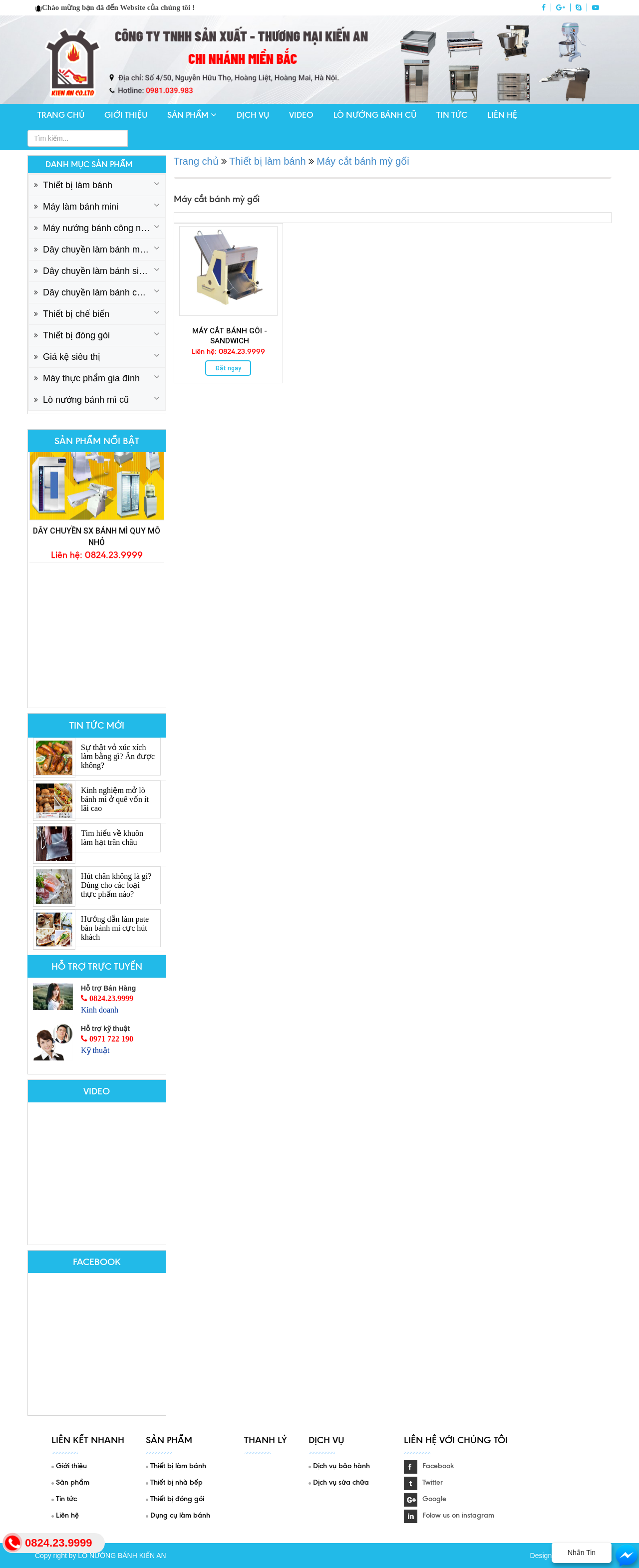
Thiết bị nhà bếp (176, 1482)
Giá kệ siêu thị (71, 357)
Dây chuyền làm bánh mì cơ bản (104, 250)
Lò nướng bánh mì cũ (86, 400)
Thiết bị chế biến (76, 314)
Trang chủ (60, 115)
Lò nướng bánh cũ (374, 115)
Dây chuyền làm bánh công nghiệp (104, 292)
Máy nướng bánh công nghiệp (103, 228)
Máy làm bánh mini (80, 207)
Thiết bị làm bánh (77, 185)
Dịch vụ (253, 115)
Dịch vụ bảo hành (341, 1465)
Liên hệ (502, 115)
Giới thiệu (125, 115)
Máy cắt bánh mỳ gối (363, 161)
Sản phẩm (192, 115)
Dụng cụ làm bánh (180, 1515)
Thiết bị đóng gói (76, 335)
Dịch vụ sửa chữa (341, 1482)
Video (301, 115)
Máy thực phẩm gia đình (91, 378)
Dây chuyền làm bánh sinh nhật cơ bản (104, 271)
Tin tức (451, 115)
